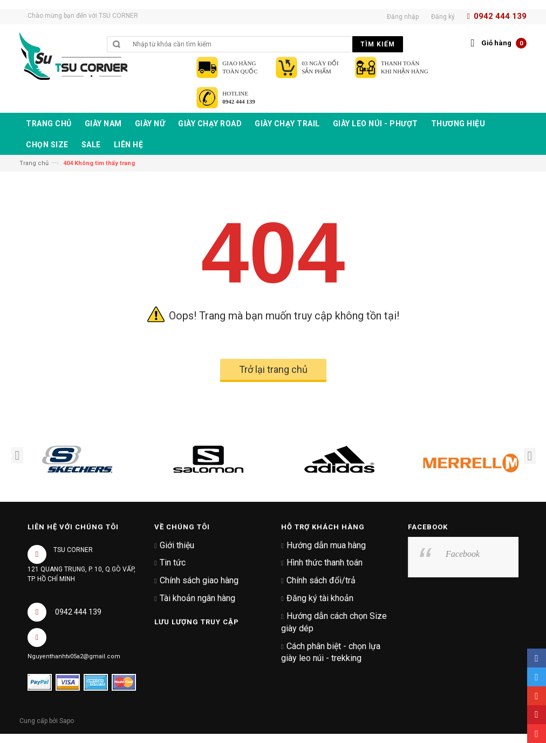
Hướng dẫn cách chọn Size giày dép (334, 622)
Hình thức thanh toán (324, 562)
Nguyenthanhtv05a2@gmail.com (74, 656)
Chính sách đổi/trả (321, 580)
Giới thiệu (177, 545)
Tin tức (173, 562)
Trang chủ (34, 163)
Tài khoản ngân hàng (197, 598)
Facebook (463, 553)
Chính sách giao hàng (199, 580)
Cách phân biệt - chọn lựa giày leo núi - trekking (330, 652)
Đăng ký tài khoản (319, 598)
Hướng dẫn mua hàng (326, 545)
